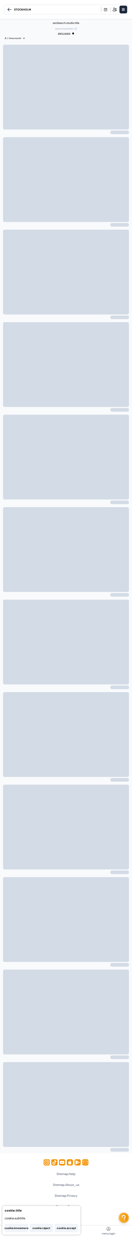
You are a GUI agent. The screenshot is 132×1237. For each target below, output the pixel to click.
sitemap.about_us (66, 1185)
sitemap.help (66, 1174)
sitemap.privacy (66, 1196)
